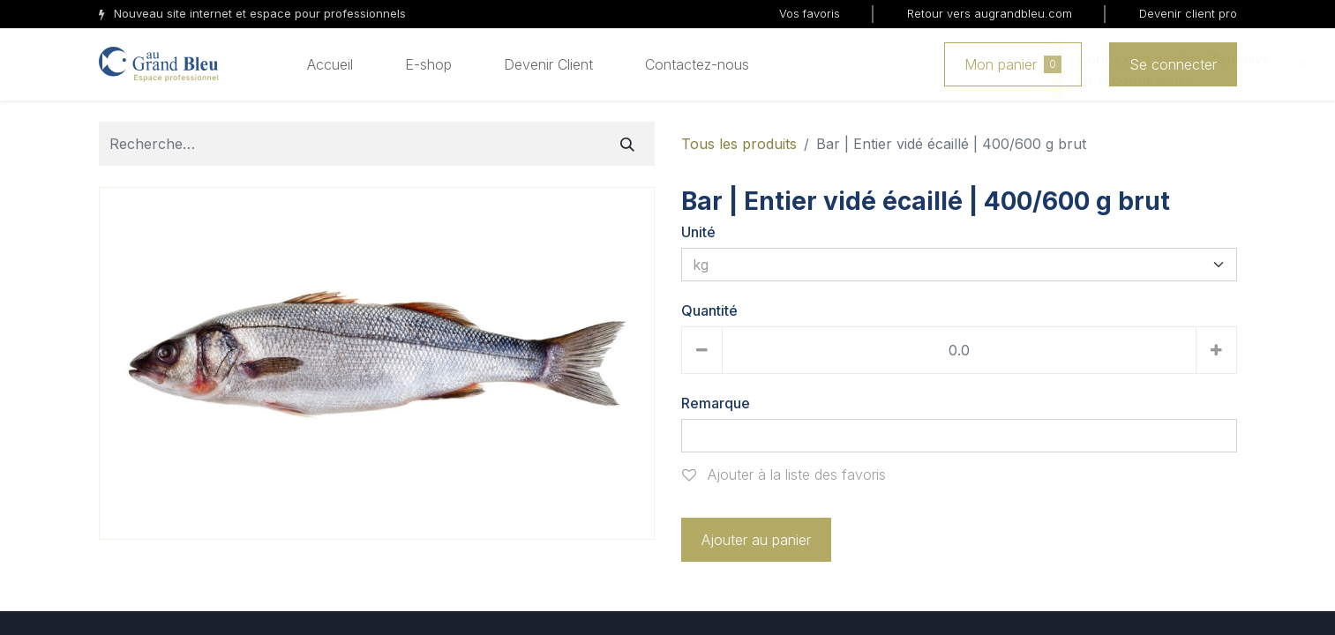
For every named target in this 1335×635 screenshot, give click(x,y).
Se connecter (1173, 64)
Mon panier (1012, 64)
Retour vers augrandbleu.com (989, 13)
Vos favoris (809, 13)
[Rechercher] (627, 144)
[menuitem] (330, 64)
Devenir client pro (1188, 13)
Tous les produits (739, 144)
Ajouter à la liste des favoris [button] (784, 474)
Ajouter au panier (756, 540)
